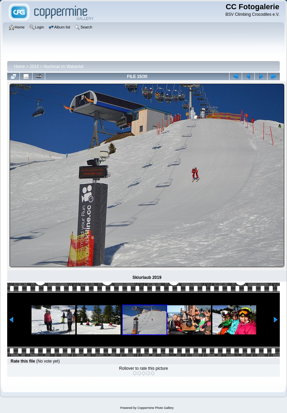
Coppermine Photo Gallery (155, 408)
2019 (34, 66)
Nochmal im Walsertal (63, 66)
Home (19, 66)
